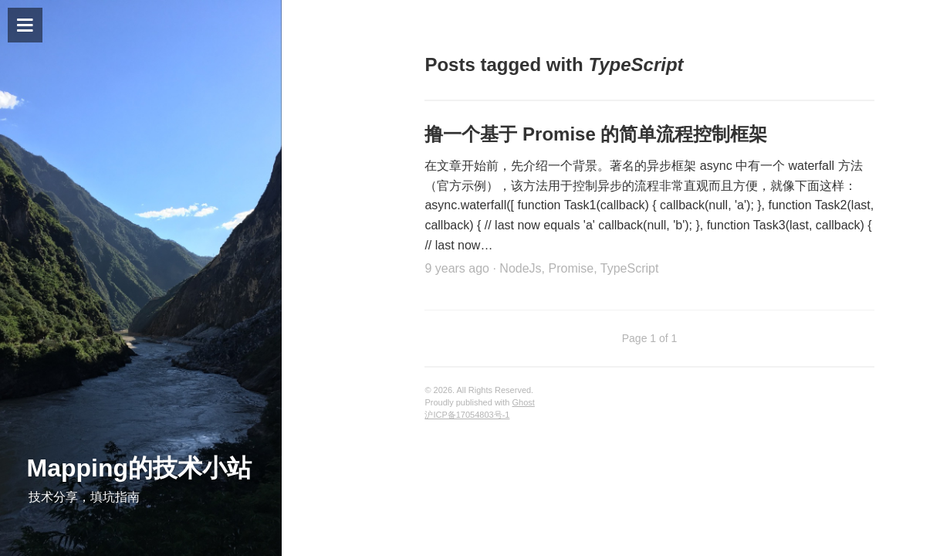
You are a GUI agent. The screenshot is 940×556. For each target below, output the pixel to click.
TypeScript (629, 268)
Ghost (523, 402)
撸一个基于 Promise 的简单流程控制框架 (595, 134)
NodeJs (520, 268)
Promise (570, 268)
